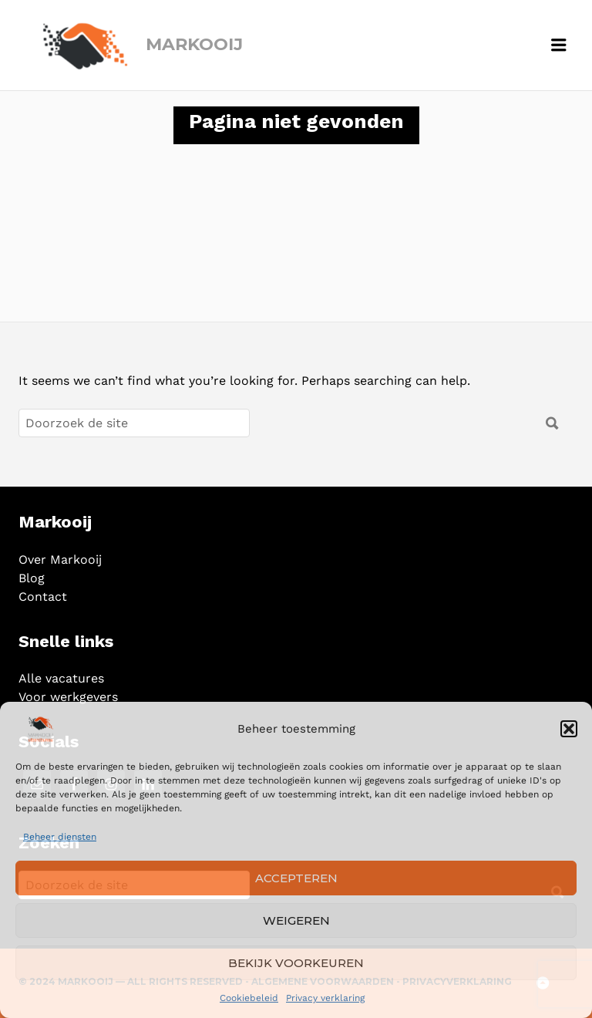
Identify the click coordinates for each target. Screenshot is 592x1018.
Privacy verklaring (325, 998)
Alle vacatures (61, 678)
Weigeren (296, 920)
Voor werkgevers (68, 696)
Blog (31, 578)
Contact (42, 596)
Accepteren (296, 878)
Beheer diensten (59, 836)
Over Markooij (60, 559)
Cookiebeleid (249, 998)
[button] (569, 729)
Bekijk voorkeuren (296, 963)
